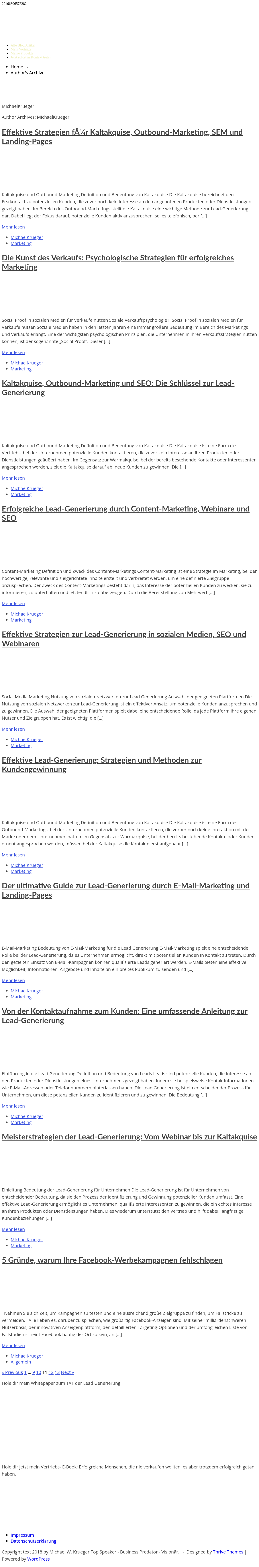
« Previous (12, 1372)
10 (38, 1372)
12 (51, 1372)
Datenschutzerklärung (33, 1541)
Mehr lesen (13, 227)
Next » (67, 1372)
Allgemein (21, 1362)
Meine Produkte (22, 53)
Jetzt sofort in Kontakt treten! (31, 57)
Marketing (21, 243)
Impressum (22, 1535)
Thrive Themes (228, 1552)
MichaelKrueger (27, 237)
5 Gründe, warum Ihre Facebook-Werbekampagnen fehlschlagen (112, 1259)
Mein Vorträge (21, 49)
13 (57, 1372)
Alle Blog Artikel (23, 45)
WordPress (38, 1559)
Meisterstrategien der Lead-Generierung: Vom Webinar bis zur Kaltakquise (129, 1136)
